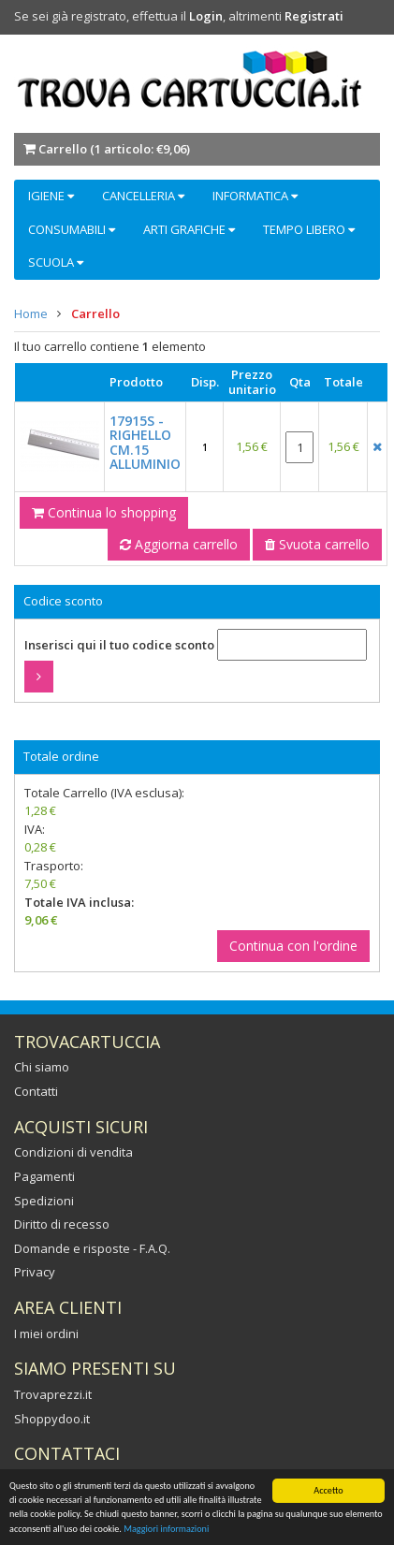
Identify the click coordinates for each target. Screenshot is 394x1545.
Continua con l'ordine (293, 946)
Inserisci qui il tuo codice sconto (119, 644)
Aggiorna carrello (179, 544)
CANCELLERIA (143, 195)
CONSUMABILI (71, 229)
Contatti (36, 1091)
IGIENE (51, 195)
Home (31, 313)
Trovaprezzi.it (53, 1394)
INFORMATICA (255, 195)
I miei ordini (46, 1333)
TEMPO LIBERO (309, 229)
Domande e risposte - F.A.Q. (92, 1248)
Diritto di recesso (61, 1224)
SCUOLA (55, 262)
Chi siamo (41, 1066)
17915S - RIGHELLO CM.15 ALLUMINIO (145, 442)
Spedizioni (44, 1200)
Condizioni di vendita (73, 1152)
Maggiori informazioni (166, 1529)
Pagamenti (44, 1176)
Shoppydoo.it (52, 1418)
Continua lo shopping (104, 512)
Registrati (314, 15)
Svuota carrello (317, 544)
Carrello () (114, 148)
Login (206, 15)
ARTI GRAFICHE (189, 229)
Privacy (34, 1271)
